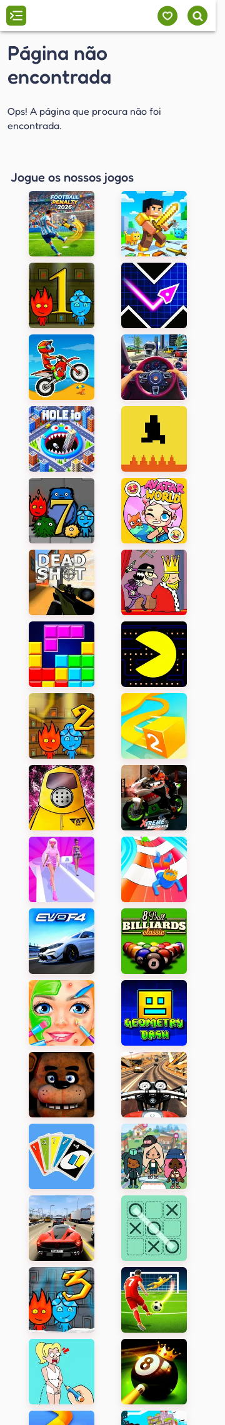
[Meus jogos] (167, 16)
